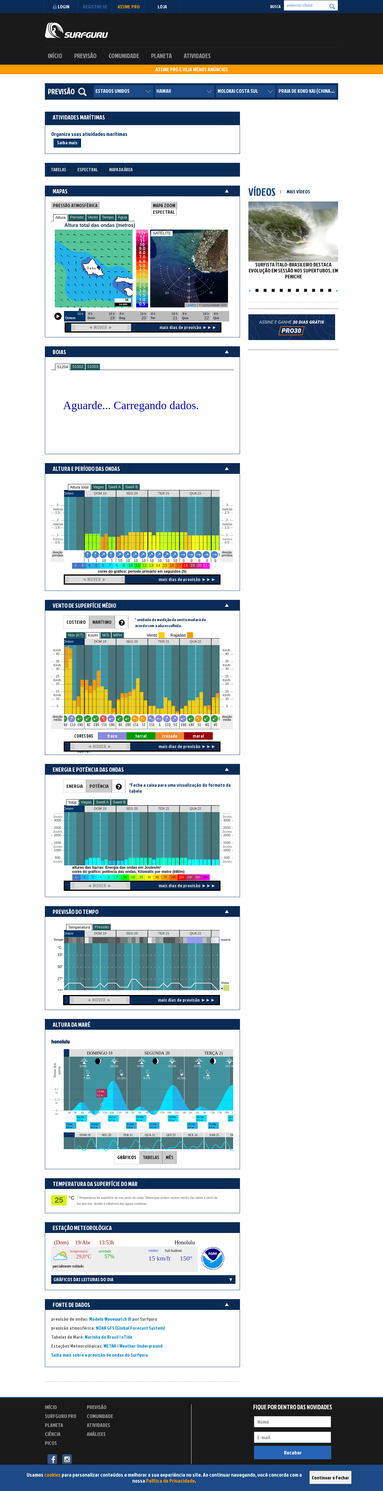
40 (227, 654)
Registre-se (95, 6)
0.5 (57, 542)
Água (122, 217)
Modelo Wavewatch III (110, 1319)
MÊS (169, 1157)
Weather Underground (140, 1346)
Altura (60, 217)
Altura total (79, 487)
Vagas (98, 487)
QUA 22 (195, 933)
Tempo (108, 217)
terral (141, 736)
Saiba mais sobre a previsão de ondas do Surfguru (99, 1355)
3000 (57, 820)
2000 (57, 835)
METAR (110, 1346)
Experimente (100, 1444)
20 (227, 683)
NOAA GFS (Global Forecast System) (130, 1328)
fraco (112, 736)
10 (227, 698)
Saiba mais (67, 142)
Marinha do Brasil (101, 1337)
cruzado (169, 736)
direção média (227, 718)
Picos (51, 1443)
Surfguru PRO (60, 1416)
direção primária (57, 554)
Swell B (131, 487)
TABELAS (151, 1157)
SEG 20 (132, 933)
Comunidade (124, 55)
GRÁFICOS (126, 1157)
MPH (117, 635)
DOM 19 (100, 933)
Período (77, 217)
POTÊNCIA (99, 786)
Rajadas (178, 635)
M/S (105, 635)
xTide (126, 1337)
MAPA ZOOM (164, 205)
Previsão (85, 55)
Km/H (93, 635)
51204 (62, 367)
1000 (57, 850)
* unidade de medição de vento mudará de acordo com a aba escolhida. (170, 622)
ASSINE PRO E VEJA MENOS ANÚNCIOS (191, 69)
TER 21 (163, 933)
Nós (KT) (75, 635)
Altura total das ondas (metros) (99, 225)
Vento (93, 217)
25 (227, 676)
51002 (77, 366)
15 (227, 691)
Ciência (52, 1434)
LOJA (162, 6)
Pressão (102, 927)
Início (55, 55)
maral (198, 736)
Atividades (197, 55)
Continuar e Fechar (330, 1477)
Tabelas (58, 169)
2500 (57, 827)
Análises (96, 1434)
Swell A (114, 487)
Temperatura (79, 927)
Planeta (161, 55)
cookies (52, 1474)
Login (60, 6)
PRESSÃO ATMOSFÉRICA (75, 205)
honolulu (60, 1041)
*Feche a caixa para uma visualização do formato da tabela (180, 788)
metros (57, 539)
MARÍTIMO (102, 622)
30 (227, 669)
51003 (92, 366)
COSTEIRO (76, 622)
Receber (293, 1452)
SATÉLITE (162, 233)
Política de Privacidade (170, 1480)
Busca (275, 6)
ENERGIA (74, 786)
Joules (57, 861)
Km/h (226, 695)
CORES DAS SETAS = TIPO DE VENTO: (83, 736)
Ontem (68, 933)
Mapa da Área (121, 169)
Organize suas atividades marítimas (89, 134)
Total (72, 802)
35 (227, 661)
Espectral (87, 169)
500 (57, 857)
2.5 (57, 512)
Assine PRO (129, 6)
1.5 (57, 527)
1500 (57, 842)
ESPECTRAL (164, 212)
